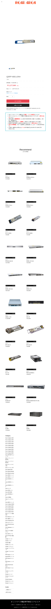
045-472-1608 (36, 127)
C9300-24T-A (29, 289)
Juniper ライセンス (9, 546)
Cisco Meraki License (9, 473)
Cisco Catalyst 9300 (9, 445)
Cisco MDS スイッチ (9, 502)
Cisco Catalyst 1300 (9, 438)
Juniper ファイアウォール (9, 549)
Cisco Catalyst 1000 (9, 439)
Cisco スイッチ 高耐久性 (9, 514)
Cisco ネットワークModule (9, 462)
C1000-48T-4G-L (29, 205)
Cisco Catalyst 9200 (9, 443)
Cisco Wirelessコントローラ (9, 528)
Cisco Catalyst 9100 (9, 511)
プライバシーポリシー (31, 604)
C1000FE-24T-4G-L (30, 177)
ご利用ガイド (13, 604)
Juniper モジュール (9, 544)
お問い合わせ (37, 604)
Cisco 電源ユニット (9, 518)
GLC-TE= (7, 372)
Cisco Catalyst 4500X (9, 504)
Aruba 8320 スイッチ (9, 556)
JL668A (27, 428)
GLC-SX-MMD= (29, 233)
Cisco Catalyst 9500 (9, 449)
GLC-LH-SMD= (8, 233)
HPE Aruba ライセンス (9, 568)
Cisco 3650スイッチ (9, 477)
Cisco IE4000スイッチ (9, 486)
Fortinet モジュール (9, 581)
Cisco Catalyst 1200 (9, 441)
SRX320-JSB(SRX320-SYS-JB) (32, 400)
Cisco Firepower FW (9, 520)
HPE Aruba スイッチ (9, 554)
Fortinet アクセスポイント (9, 577)
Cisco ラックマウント (9, 500)
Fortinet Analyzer (8, 579)
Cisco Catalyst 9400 (9, 447)
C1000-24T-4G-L (8, 205)
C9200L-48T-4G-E (9, 289)
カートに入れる (18, 101)
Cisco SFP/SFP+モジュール (9, 455)
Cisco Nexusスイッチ (9, 516)
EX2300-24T (7, 400)
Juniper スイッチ (8, 538)
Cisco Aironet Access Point (9, 525)
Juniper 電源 (7, 542)
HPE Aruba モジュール (9, 559)
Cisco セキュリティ (9, 522)
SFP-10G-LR (8, 344)
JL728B (6, 428)
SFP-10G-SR (29, 344)
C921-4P (28, 316)
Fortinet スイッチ (8, 574)
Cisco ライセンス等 (9, 467)
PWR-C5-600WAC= (30, 372)
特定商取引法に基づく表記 (21, 604)
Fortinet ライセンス (9, 583)
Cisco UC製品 (8, 497)
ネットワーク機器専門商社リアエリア (25, 602)
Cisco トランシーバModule (9, 459)
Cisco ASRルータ (8, 490)
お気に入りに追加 (18, 105)
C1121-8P (7, 177)
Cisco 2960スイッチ (9, 475)
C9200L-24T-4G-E (30, 261)
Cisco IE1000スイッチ (9, 479)
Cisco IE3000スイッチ (9, 483)
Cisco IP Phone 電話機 (9, 536)
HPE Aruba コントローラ (9, 562)
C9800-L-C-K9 (8, 316)
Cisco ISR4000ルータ (9, 495)
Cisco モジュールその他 (9, 465)
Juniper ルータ (8, 540)
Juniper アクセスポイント (9, 552)
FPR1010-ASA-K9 (9, 261)
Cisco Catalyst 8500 (9, 507)
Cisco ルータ (8, 488)
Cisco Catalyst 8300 (9, 453)
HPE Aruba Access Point (9, 565)
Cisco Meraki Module (9, 471)
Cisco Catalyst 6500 (9, 506)
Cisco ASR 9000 (8, 492)
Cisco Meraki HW (8, 469)
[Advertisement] (25, 14)
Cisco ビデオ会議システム (9, 531)
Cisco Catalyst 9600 (9, 451)
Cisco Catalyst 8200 (9, 509)
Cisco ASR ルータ (9, 533)
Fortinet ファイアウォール (9, 572)
